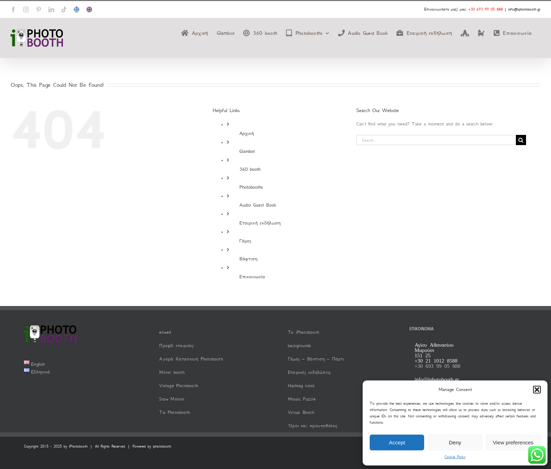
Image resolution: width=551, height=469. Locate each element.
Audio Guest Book (257, 205)
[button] (536, 389)
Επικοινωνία (252, 277)
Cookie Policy (455, 457)
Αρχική (246, 133)
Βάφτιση (248, 259)
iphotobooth (162, 446)
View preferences (513, 442)
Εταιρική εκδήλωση (259, 223)
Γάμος (245, 241)
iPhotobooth (78, 446)
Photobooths (251, 187)
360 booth (249, 169)
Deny (455, 442)
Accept (397, 442)
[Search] (521, 140)
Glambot (247, 151)
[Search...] (436, 140)
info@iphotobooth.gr (524, 9)
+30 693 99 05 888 (485, 9)
